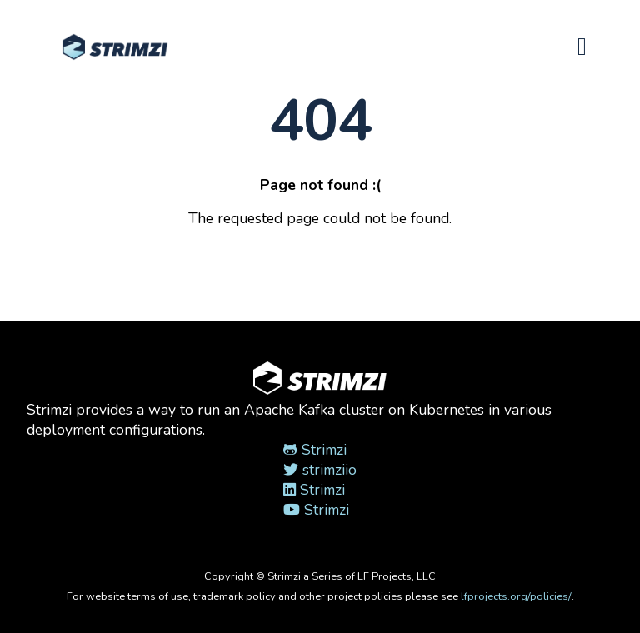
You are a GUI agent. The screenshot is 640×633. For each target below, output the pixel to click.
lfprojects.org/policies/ (516, 596)
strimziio (320, 470)
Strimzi (315, 450)
